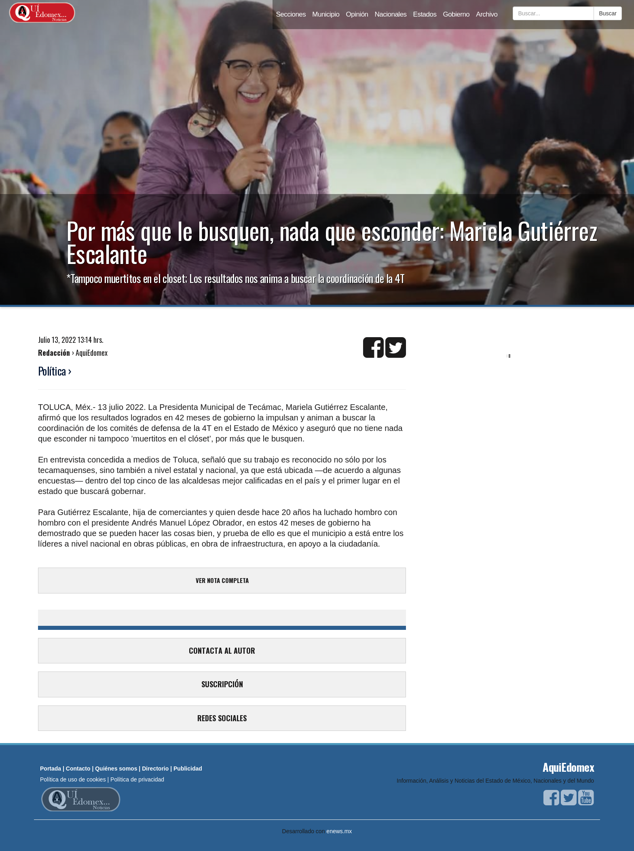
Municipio (325, 14)
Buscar (608, 13)
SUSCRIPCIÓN (222, 684)
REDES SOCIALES (222, 718)
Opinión (357, 14)
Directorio (155, 768)
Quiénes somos (116, 768)
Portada (50, 768)
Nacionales (391, 14)
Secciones (291, 14)
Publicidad (187, 768)
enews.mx (339, 831)
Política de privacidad (137, 779)
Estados (425, 14)
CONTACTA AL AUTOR (222, 650)
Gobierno (456, 14)
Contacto (78, 768)
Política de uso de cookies (73, 779)
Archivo (486, 14)
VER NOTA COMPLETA (222, 580)
